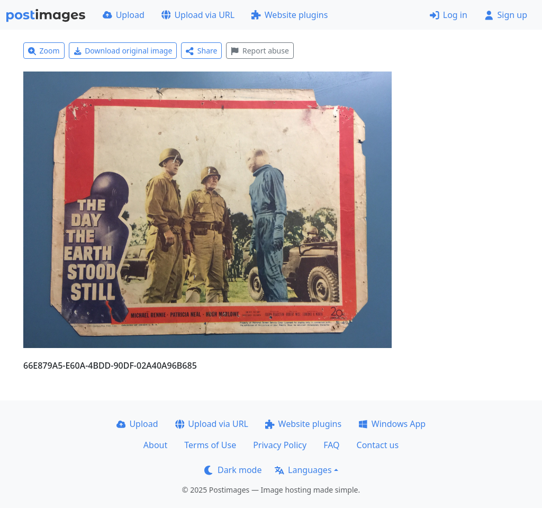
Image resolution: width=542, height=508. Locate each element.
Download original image (123, 51)
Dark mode (232, 470)
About (155, 445)
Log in (448, 15)
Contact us (378, 445)
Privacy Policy (279, 445)
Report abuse (259, 51)
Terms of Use (210, 445)
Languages (303, 470)
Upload (123, 15)
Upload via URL (197, 15)
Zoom (44, 51)
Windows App (392, 424)
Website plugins (289, 15)
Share (201, 51)
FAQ (331, 445)
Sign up (505, 15)
